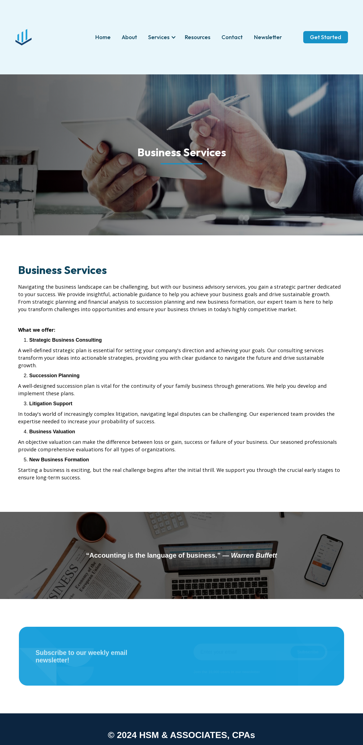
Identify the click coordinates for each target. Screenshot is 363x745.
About (129, 37)
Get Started (325, 37)
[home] (23, 37)
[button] (160, 37)
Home (103, 37)
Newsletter (268, 37)
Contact (232, 37)
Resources (197, 37)
